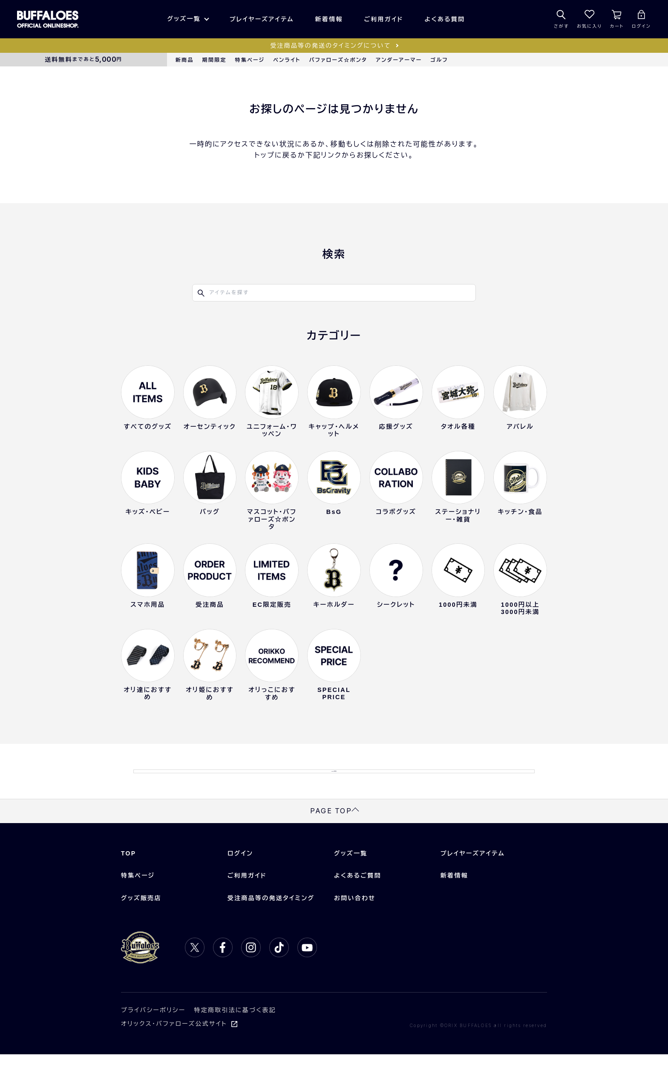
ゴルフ (439, 60)
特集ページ (250, 60)
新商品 (185, 60)
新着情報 (329, 19)
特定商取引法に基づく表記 (235, 1034)
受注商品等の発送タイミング (270, 922)
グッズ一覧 (183, 18)
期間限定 (214, 60)
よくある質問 (445, 19)
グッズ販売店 (141, 922)
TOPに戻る (334, 783)
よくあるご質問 (357, 900)
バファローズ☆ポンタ (338, 60)
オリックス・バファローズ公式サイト (174, 1048)
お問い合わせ (354, 922)
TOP (128, 878)
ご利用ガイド (383, 19)
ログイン (240, 878)
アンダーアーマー (399, 60)
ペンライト (286, 60)
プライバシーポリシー (153, 1034)
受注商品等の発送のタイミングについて (330, 45)
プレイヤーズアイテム (262, 19)
